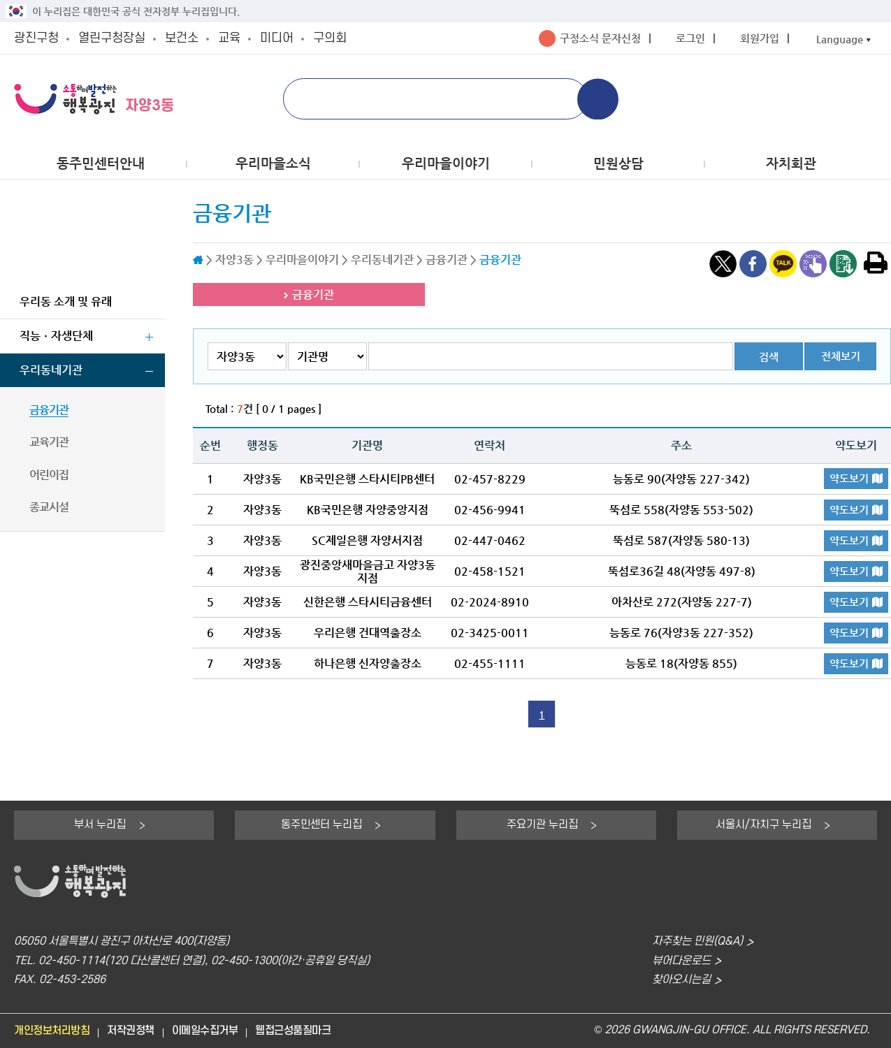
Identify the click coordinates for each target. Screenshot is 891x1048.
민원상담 (618, 163)
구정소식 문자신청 (600, 38)
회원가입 (759, 38)
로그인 (690, 38)
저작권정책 (130, 1031)
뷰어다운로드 (681, 961)
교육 (229, 38)
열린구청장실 (111, 38)
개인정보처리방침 (51, 1031)
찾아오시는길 (681, 980)
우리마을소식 (273, 163)
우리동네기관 (51, 370)
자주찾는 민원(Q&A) (697, 941)
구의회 (330, 38)
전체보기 (840, 356)
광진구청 (36, 38)
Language (839, 39)
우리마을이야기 (446, 163)
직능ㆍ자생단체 (56, 335)
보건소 (181, 38)
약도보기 (849, 478)
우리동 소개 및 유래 (66, 301)
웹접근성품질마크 (293, 1031)
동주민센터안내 (101, 163)
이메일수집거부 (205, 1031)
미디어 (277, 38)
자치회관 (791, 163)
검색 (768, 357)
